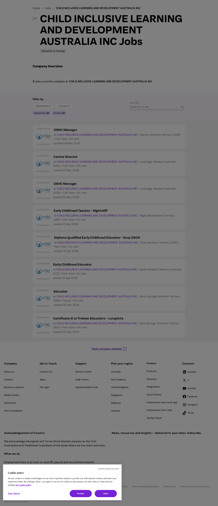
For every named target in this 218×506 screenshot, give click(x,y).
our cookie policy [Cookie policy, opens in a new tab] (23, 485)
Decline (80, 493)
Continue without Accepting (108, 468)
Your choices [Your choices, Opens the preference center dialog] (14, 493)
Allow (105, 493)
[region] (62, 482)
